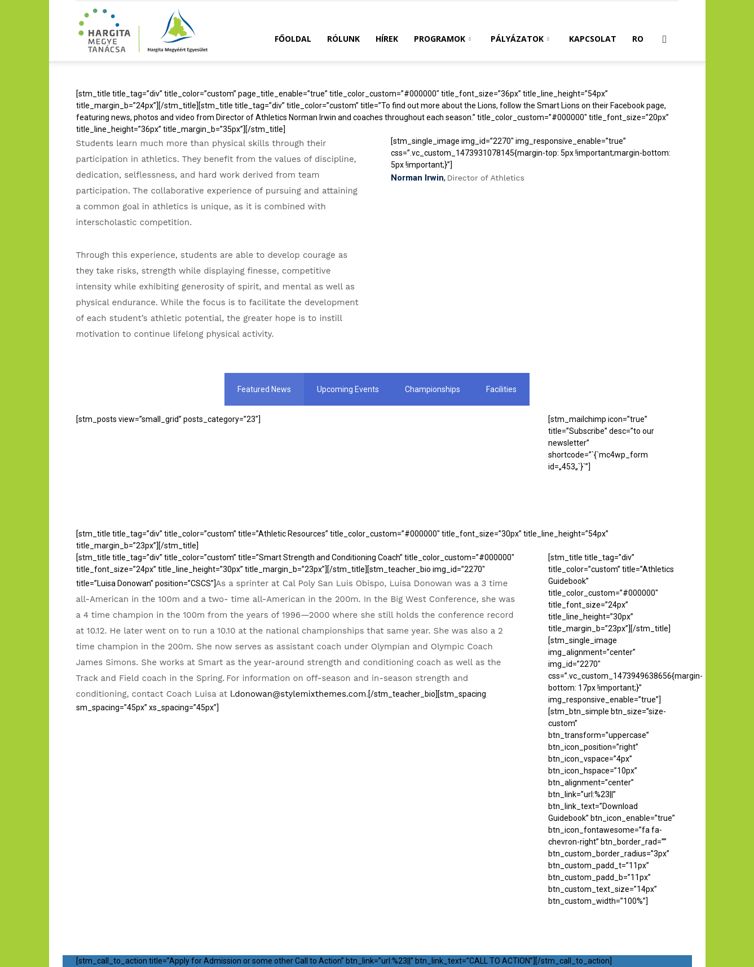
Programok (442, 38)
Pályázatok (520, 38)
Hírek (387, 38)
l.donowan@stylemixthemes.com (298, 694)
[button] (664, 39)
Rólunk (343, 38)
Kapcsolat (592, 38)
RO (637, 38)
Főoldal (293, 38)
